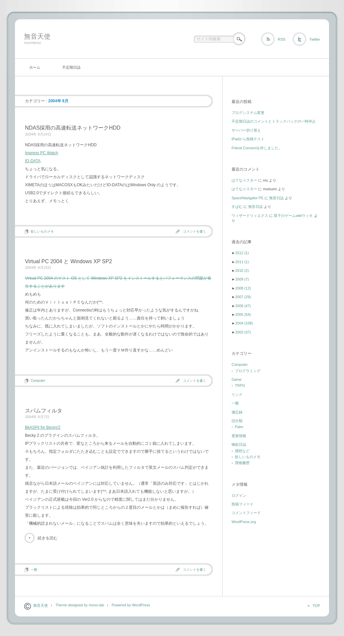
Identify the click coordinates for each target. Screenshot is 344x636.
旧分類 (237, 421)
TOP (316, 606)
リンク (237, 394)
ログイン (239, 495)
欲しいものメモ (42, 231)
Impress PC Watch (41, 153)
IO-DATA (33, 161)
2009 (242, 279)
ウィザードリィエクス (250, 216)
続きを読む (48, 538)
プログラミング (247, 371)
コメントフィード (246, 513)
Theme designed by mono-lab (80, 605)
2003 (243, 332)
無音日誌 (276, 198)
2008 (243, 288)
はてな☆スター (244, 180)
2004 (244, 323)
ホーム (34, 67)
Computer (38, 380)
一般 (34, 569)
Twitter (314, 39)
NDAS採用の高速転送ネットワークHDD (72, 128)
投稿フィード (243, 504)
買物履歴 (242, 463)
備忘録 (237, 412)
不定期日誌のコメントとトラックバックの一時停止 (274, 121)
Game (237, 379)
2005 (243, 315)
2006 (243, 306)
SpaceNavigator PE (247, 198)
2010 (242, 271)
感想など (242, 451)
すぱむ (237, 207)
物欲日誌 (239, 444)
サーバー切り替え (246, 130)
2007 (243, 297)
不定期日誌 (71, 67)
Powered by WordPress (131, 605)
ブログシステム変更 (248, 113)
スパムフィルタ (43, 410)
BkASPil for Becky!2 (43, 427)
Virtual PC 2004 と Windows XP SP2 (68, 261)
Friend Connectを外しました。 (257, 148)
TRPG (240, 385)
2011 (242, 262)
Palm (239, 427)
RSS (281, 39)
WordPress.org (244, 522)
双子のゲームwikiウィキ (293, 216)
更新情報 (239, 436)
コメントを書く (194, 231)
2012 (242, 253)
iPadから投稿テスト (248, 139)
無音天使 (37, 36)
